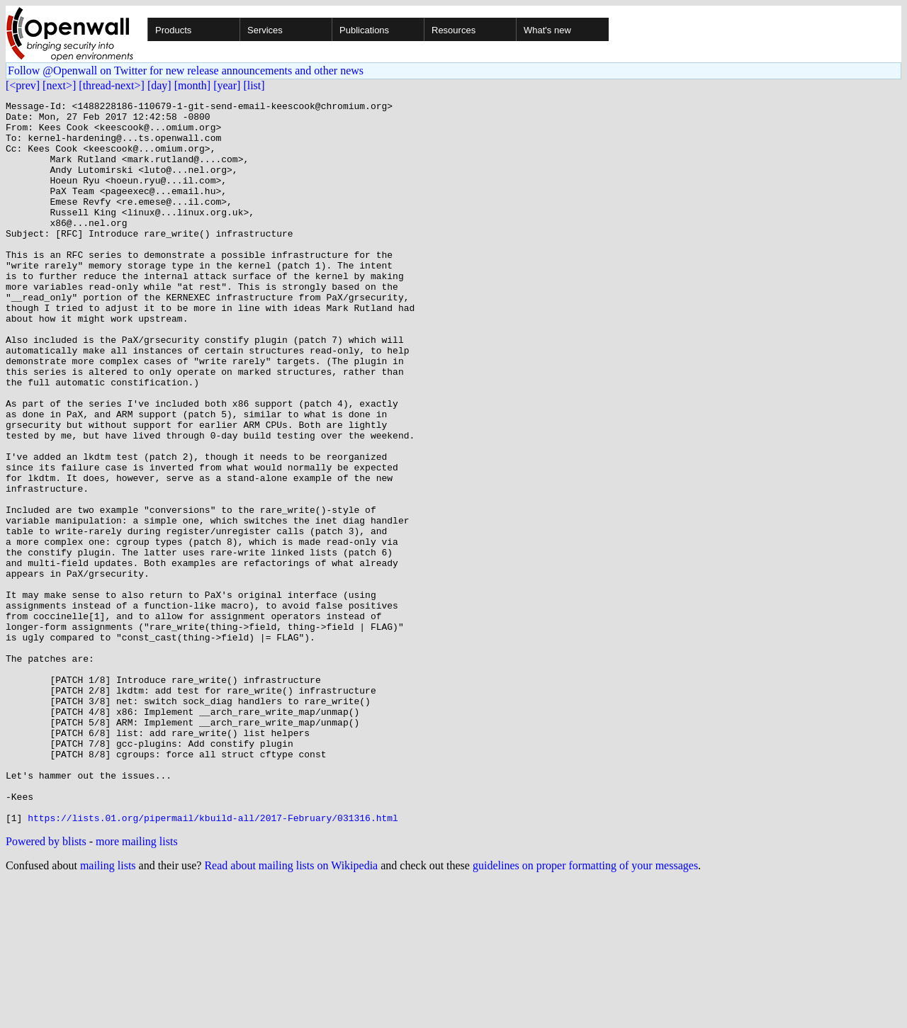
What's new (547, 30)
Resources (453, 30)
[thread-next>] (112, 85)
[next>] (59, 85)
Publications (364, 30)
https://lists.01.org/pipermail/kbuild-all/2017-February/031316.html (213, 962)
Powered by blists (46, 986)
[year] (226, 85)
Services (265, 30)
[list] (253, 85)
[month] (192, 85)
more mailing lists (137, 986)
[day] (159, 85)
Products (173, 30)
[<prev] (23, 85)
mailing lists (108, 1010)
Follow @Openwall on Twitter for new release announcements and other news (186, 70)
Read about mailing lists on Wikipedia (291, 1010)
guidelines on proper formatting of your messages (585, 1010)
